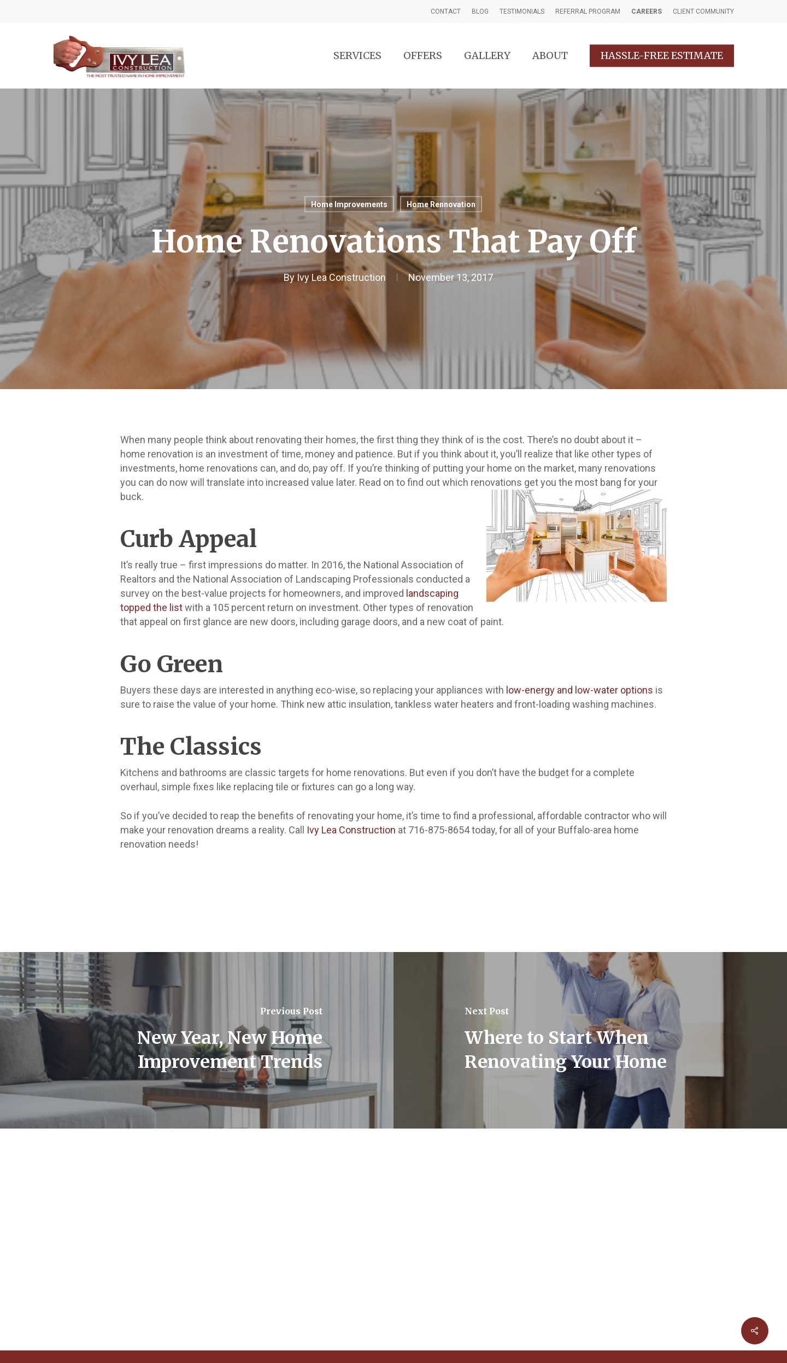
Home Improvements (349, 204)
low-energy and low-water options (579, 690)
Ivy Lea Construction (341, 277)
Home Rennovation (441, 204)
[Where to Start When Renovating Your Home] (590, 1040)
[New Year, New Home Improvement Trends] (196, 1040)
